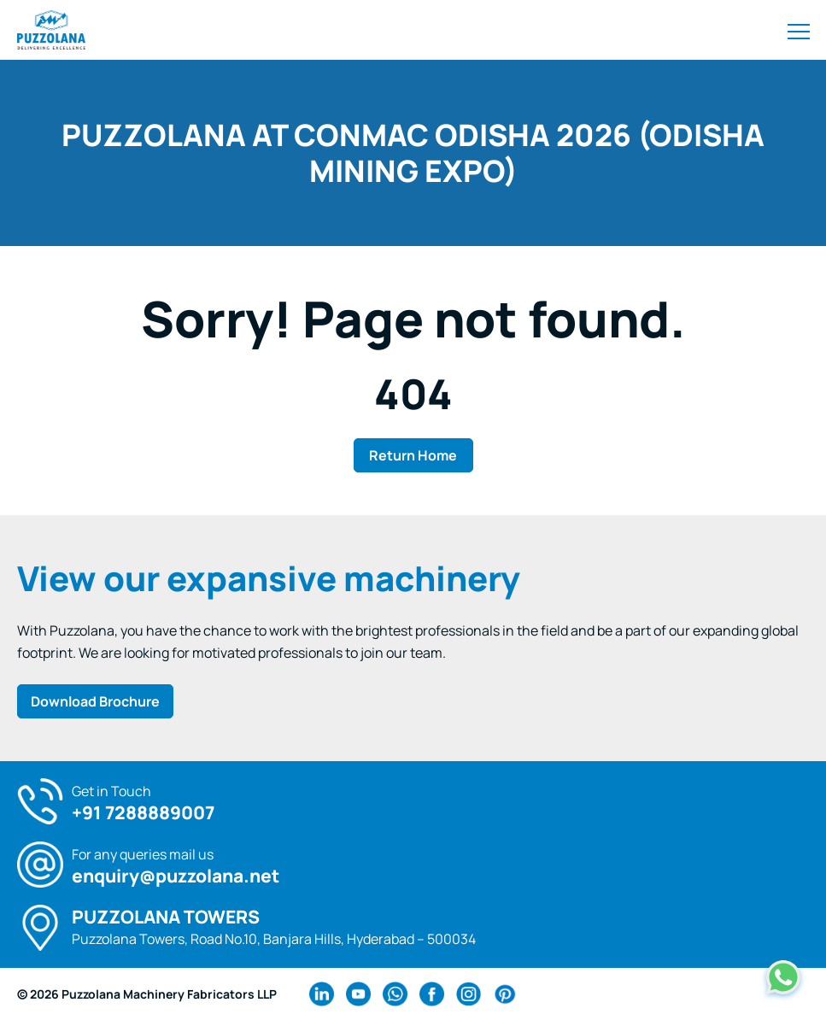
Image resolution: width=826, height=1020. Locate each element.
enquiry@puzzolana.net (175, 876)
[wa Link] (395, 994)
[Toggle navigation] (799, 30)
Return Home (413, 455)
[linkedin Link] (321, 994)
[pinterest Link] (505, 994)
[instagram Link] (468, 994)
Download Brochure (95, 701)
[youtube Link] (358, 994)
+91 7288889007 (143, 813)
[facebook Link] (431, 994)
